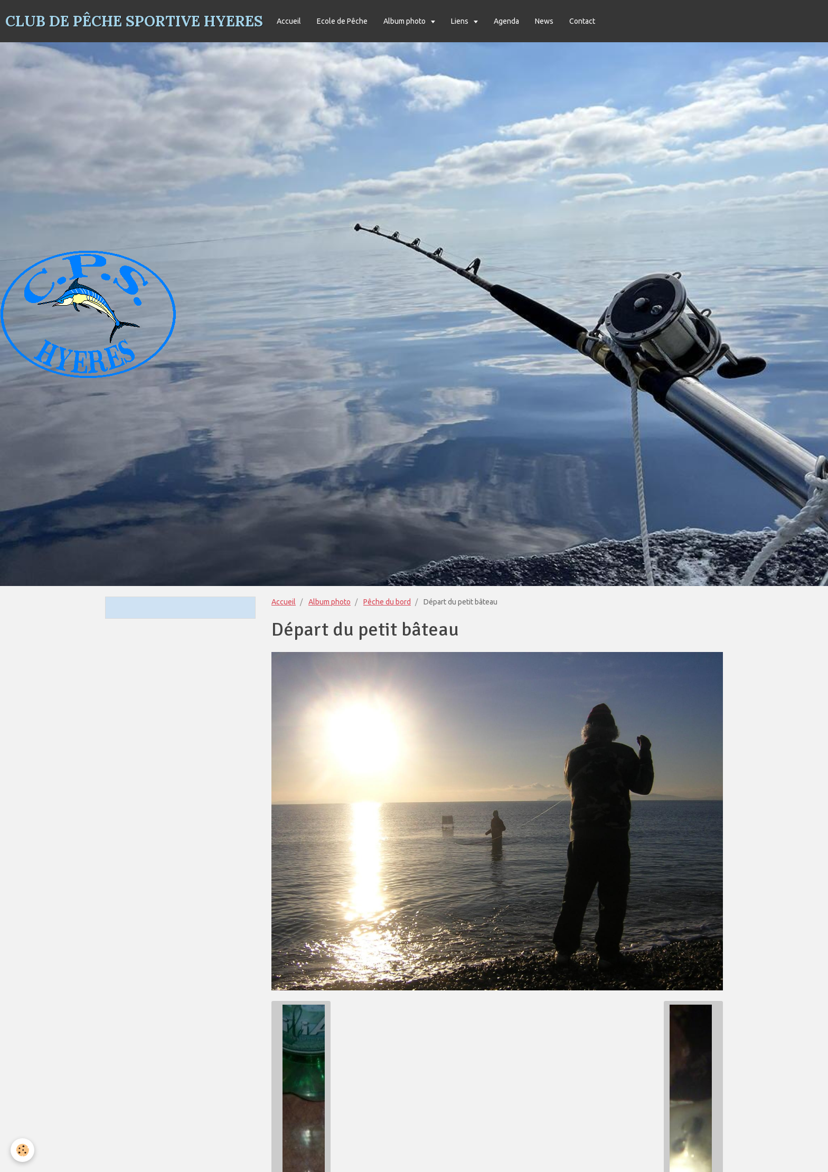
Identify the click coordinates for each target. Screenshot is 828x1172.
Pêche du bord (387, 602)
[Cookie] (22, 1150)
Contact (582, 21)
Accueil (289, 21)
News (544, 21)
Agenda (506, 21)
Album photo (405, 21)
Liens (460, 21)
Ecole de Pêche (342, 21)
